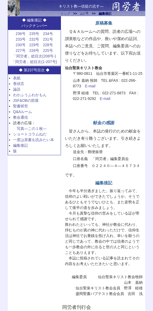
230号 (21, 45)
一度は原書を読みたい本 (33, 140)
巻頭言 (18, 83)
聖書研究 (20, 106)
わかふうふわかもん (30, 95)
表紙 (16, 78)
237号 (84, 13)
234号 (48, 34)
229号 (34, 45)
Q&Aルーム (22, 112)
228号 (48, 45)
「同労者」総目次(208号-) (34, 56)
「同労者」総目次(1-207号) (34, 62)
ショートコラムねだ (30, 134)
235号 (34, 34)
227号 (21, 50)
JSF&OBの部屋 (26, 100)
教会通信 (20, 117)
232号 (34, 39)
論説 (16, 89)
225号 (48, 50)
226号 (34, 50)
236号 (21, 34)
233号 (21, 39)
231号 (48, 39)
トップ (65, 13)
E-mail (90, 86)
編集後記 (20, 145)
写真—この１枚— (32, 128)
